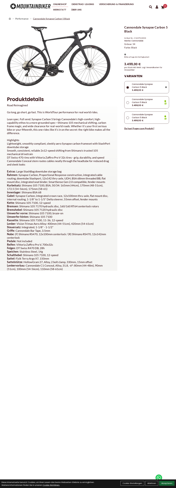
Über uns (76, 9)
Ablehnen (151, 483)
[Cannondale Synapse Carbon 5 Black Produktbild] (58, 56)
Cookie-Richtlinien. (51, 485)
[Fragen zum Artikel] (146, 128)
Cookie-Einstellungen (132, 483)
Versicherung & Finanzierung (116, 4)
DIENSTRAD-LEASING (83, 4)
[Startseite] (10, 19)
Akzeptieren (166, 483)
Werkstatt (59, 9)
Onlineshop (60, 4)
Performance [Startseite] (22, 18)
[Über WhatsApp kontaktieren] (159, 478)
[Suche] (151, 7)
